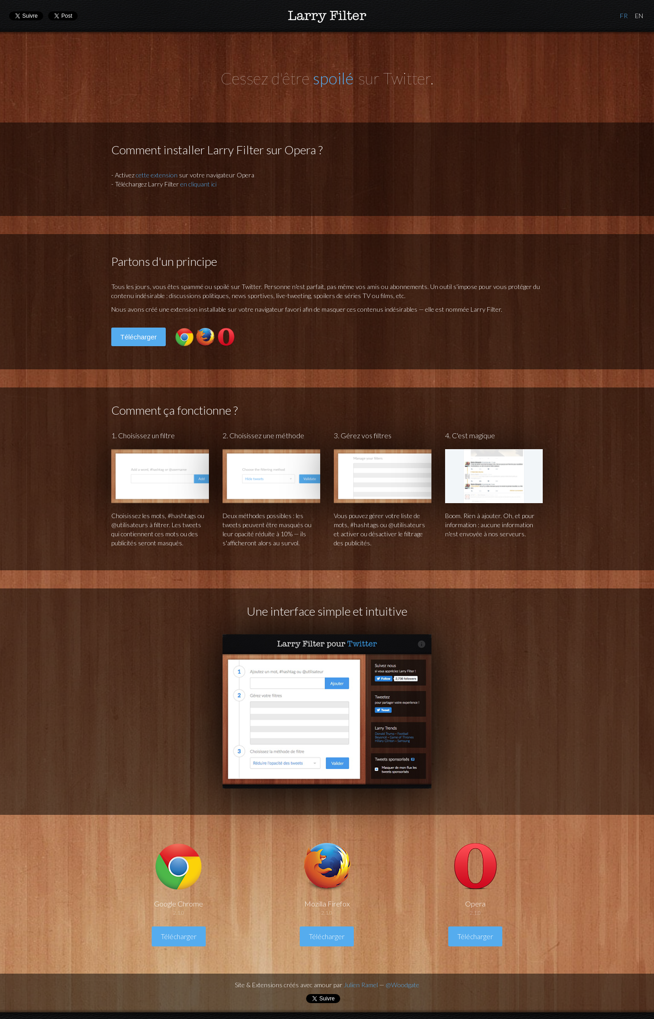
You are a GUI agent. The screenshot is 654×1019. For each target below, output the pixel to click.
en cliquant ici (198, 184)
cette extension (157, 175)
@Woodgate (402, 985)
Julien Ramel (361, 985)
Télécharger (138, 337)
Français (623, 16)
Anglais (639, 16)
